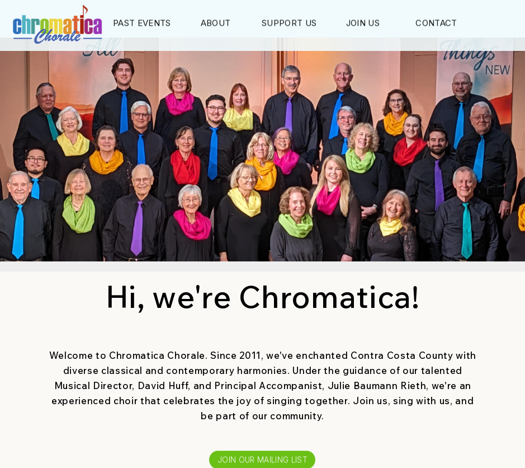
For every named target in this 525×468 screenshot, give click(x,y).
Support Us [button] (289, 23)
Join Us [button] (363, 23)
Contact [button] (436, 23)
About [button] (216, 23)
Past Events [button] (142, 23)
